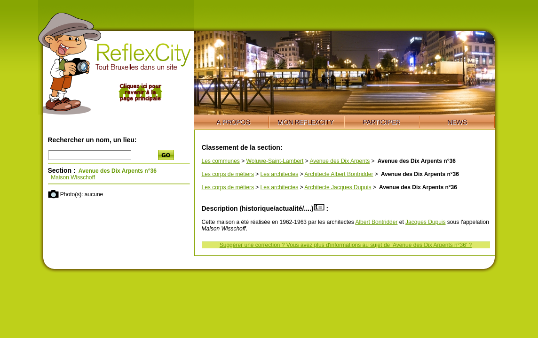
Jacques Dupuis (425, 222)
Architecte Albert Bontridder (338, 174)
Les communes (221, 161)
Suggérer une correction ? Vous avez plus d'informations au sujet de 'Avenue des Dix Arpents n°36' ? (346, 245)
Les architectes (280, 174)
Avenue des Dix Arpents (339, 161)
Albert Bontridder (376, 222)
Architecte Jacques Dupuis (337, 187)
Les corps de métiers (228, 174)
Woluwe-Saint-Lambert (275, 161)
